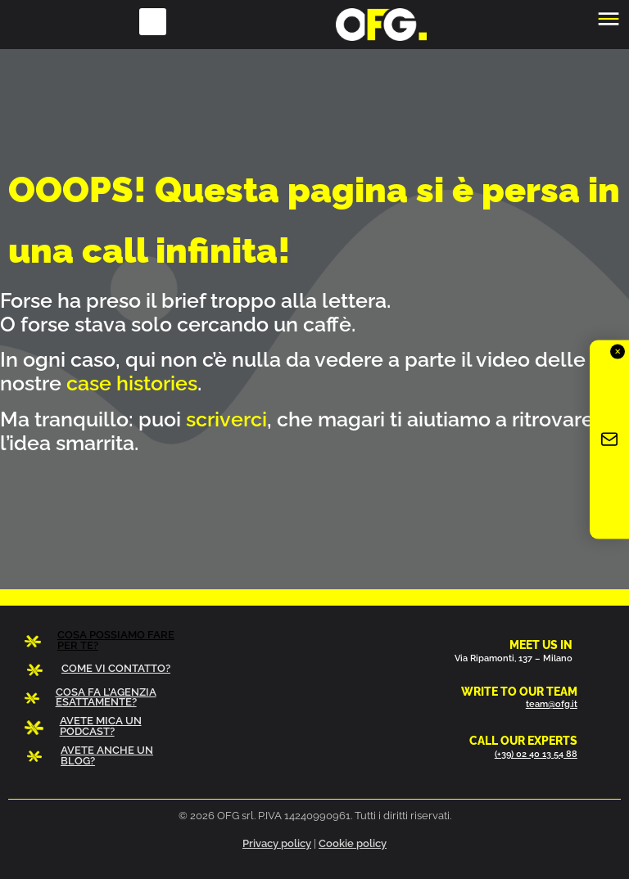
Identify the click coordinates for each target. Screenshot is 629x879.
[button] (152, 21)
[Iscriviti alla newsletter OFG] (609, 439)
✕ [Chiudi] (617, 351)
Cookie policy (353, 843)
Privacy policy (276, 843)
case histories (131, 383)
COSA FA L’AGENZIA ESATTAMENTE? (106, 697)
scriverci (226, 419)
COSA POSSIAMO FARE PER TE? (115, 640)
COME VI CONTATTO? (115, 668)
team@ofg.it (551, 704)
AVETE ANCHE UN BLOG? (107, 755)
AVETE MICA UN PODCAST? (101, 725)
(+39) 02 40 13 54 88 (536, 754)
